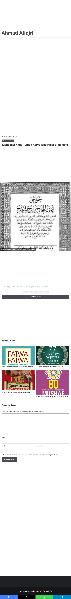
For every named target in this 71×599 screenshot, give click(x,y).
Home (4, 136)
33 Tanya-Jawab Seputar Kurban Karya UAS (16, 392)
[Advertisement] (35, 14)
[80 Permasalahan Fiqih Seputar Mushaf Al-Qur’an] (52, 382)
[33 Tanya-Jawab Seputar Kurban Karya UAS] (18, 380)
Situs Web (40, 446)
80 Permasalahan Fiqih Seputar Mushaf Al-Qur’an (52, 396)
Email (4, 446)
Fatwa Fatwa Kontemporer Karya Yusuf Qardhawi (17, 367)
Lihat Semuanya (35, 297)
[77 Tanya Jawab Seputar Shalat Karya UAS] (52, 355)
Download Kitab (13, 136)
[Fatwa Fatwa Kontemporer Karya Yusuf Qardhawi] (18, 355)
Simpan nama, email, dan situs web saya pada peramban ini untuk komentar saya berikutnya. (31, 455)
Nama (4, 437)
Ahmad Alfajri (48, 591)
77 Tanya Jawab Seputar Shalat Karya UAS (50, 367)
